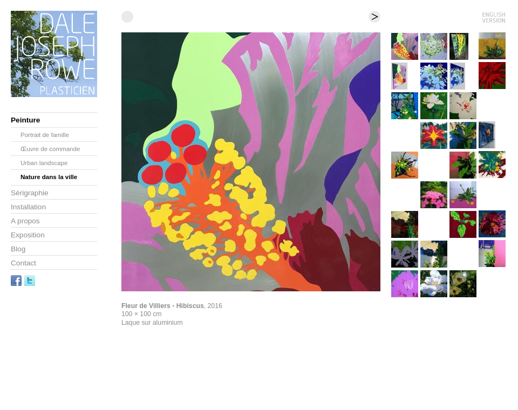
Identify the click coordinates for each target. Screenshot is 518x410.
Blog (18, 249)
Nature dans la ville (49, 177)
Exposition (28, 235)
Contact (23, 263)
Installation (28, 207)
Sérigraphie (30, 193)
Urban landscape (44, 163)
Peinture (25, 120)
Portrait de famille (45, 135)
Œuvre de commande (50, 149)
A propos (25, 221)
